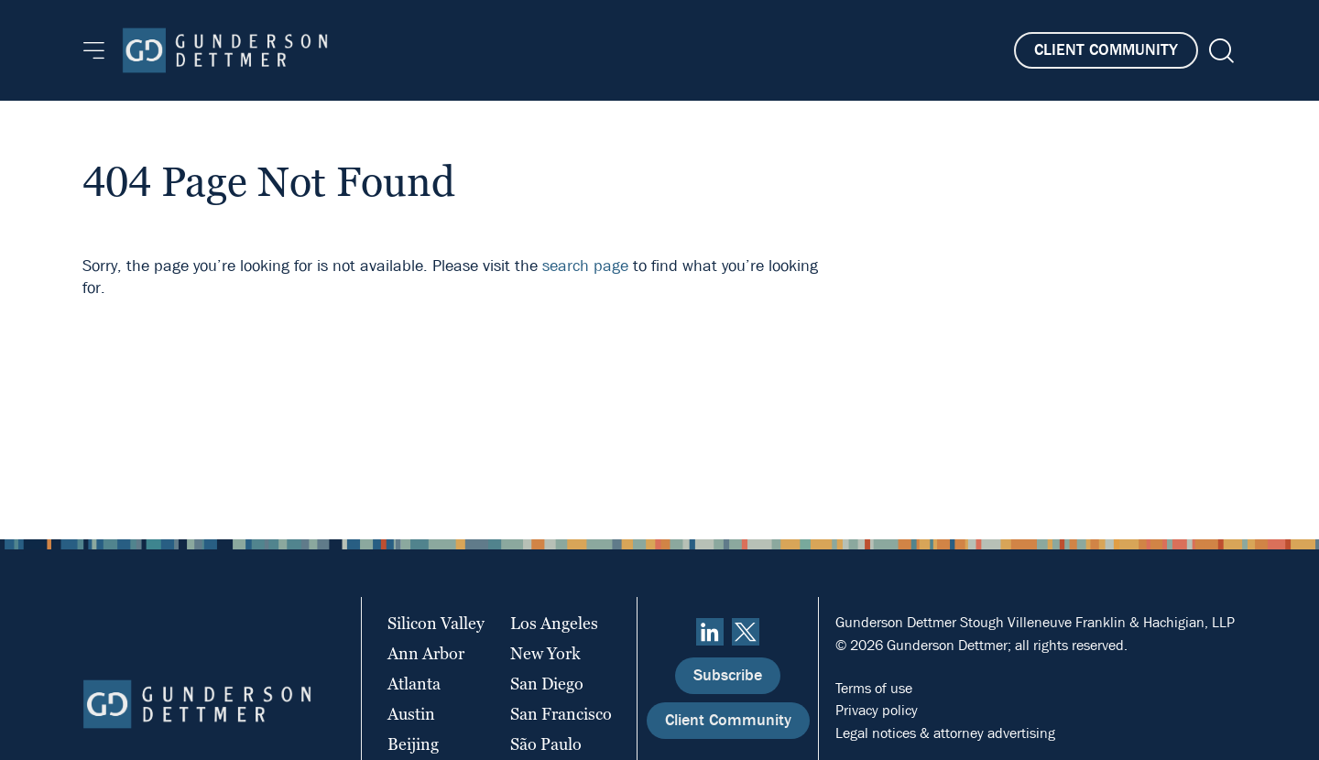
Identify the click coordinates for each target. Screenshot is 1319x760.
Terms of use (873, 688)
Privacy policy (876, 710)
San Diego (546, 683)
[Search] (1220, 51)
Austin (411, 713)
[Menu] (93, 50)
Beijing (413, 744)
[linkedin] (710, 632)
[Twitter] (745, 632)
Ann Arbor (425, 653)
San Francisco (561, 713)
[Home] (225, 50)
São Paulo (546, 744)
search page (585, 266)
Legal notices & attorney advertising (945, 733)
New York (545, 653)
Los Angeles (554, 623)
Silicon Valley (436, 623)
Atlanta (414, 683)
